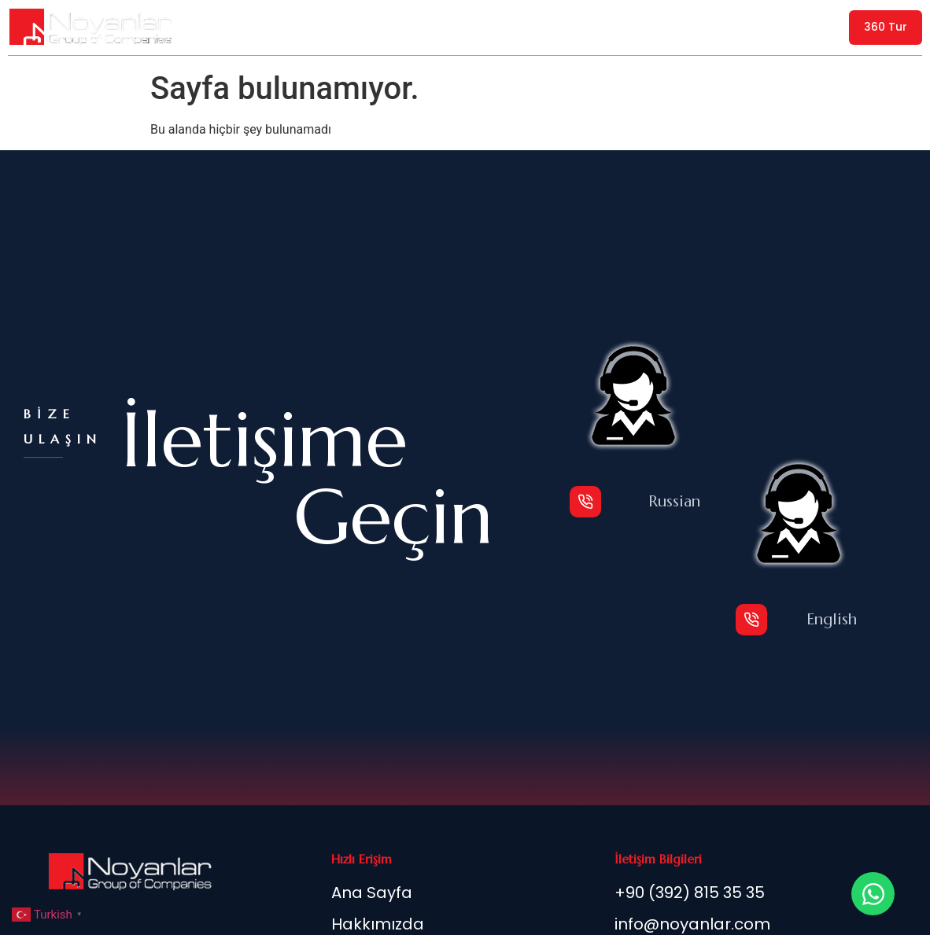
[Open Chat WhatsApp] (873, 893)
